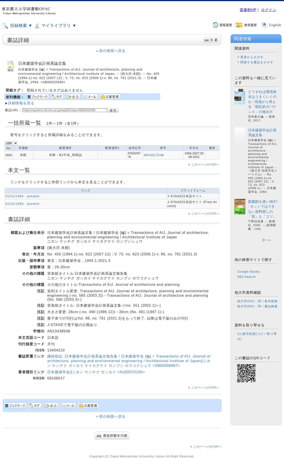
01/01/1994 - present (22, 196)
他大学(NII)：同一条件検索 (257, 301)
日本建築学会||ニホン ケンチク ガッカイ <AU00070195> (96, 372)
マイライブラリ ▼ (55, 25)
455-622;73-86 (154, 155)
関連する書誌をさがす (257, 62)
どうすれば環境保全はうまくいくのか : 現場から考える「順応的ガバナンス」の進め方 (262, 102)
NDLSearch (246, 276)
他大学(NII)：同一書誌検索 (257, 306)
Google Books (248, 271)
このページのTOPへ (205, 164)
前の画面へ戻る (112, 51)
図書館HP (248, 10)
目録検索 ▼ (17, 25)
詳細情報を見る (21, 103)
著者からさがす (252, 57)
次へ (265, 240)
